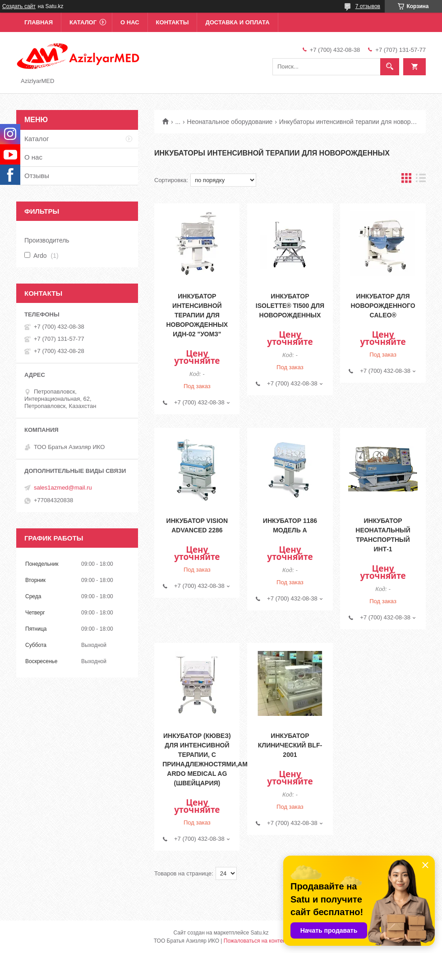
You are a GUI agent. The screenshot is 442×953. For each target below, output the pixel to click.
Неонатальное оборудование (230, 121)
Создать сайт (19, 6)
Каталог (83, 22)
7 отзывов (367, 6)
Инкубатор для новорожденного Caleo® (382, 306)
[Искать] (389, 66)
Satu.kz (259, 933)
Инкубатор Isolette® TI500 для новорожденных (290, 306)
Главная (38, 22)
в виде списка (421, 180)
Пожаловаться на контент (256, 941)
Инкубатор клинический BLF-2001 (290, 745)
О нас (129, 22)
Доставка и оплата (237, 22)
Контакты (172, 22)
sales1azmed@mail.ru (63, 487)
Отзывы (36, 175)
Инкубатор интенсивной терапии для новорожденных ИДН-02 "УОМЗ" (197, 315)
